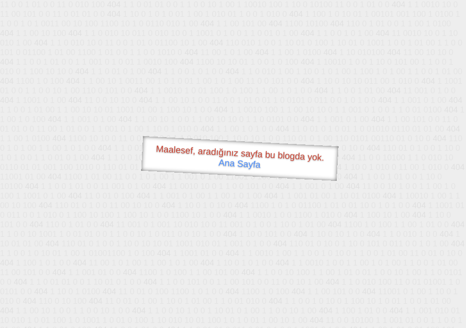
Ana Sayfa (239, 164)
